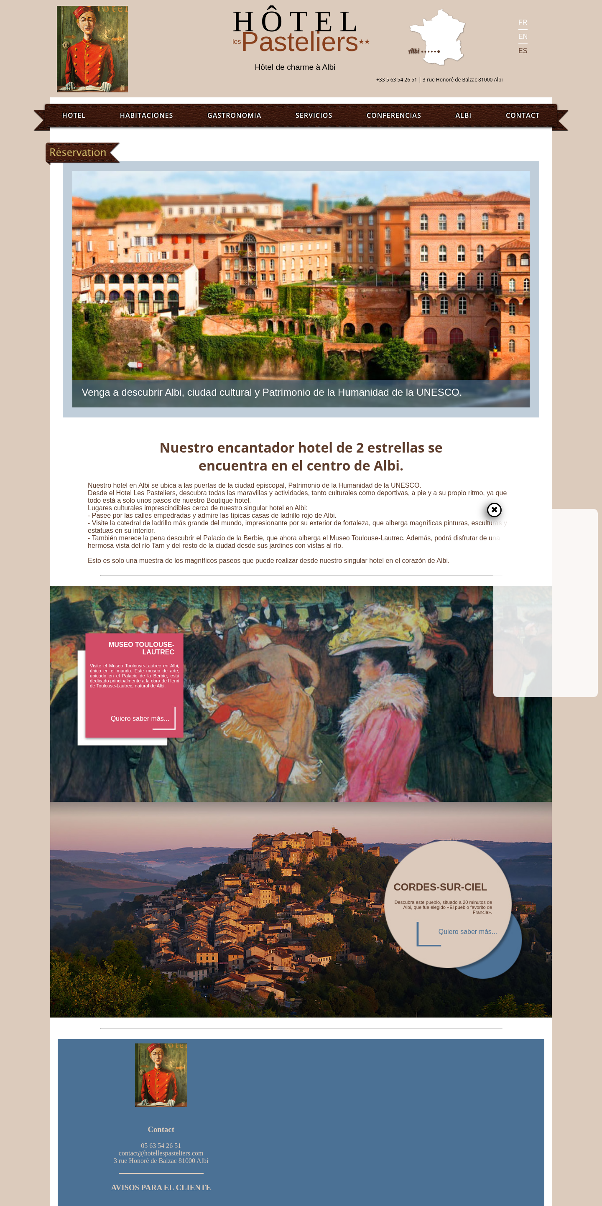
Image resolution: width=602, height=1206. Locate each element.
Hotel (74, 115)
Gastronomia (234, 115)
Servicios (314, 115)
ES (522, 50)
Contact (523, 115)
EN (523, 36)
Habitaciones (146, 115)
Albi (463, 115)
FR (522, 22)
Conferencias (394, 115)
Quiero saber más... (140, 718)
